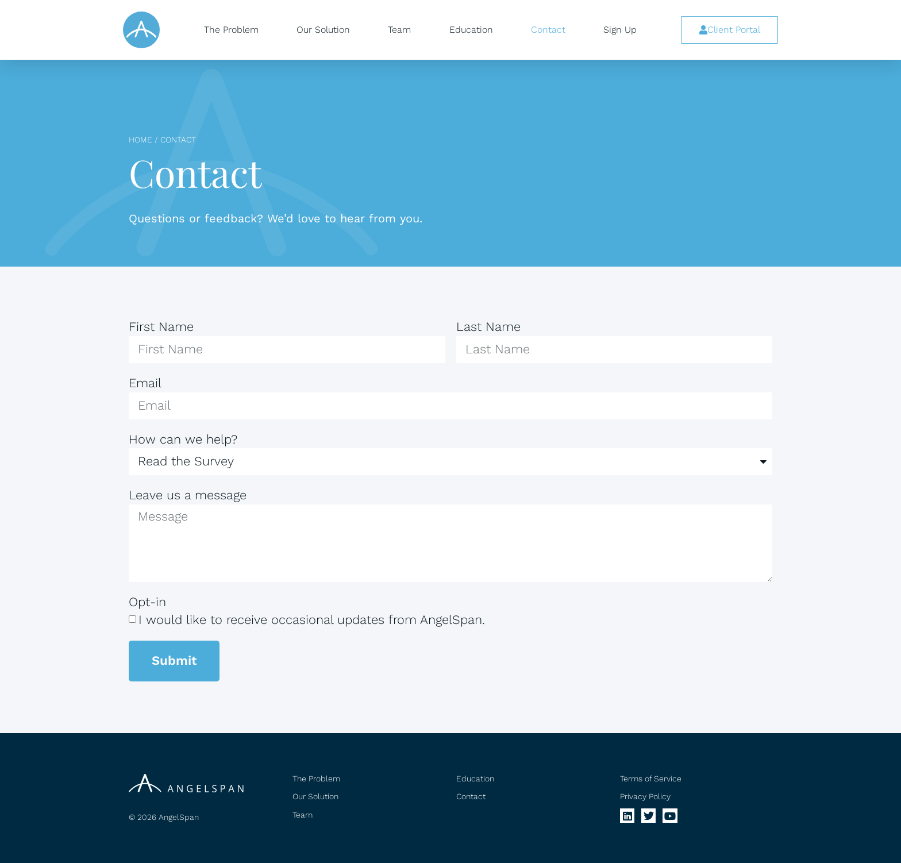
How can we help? (183, 439)
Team (399, 29)
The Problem (231, 29)
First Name (161, 326)
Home (140, 139)
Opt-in (147, 602)
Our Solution (323, 29)
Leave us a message (188, 495)
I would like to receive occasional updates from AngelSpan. (311, 619)
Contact (548, 29)
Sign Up (620, 29)
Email (145, 383)
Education (471, 29)
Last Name (488, 326)
